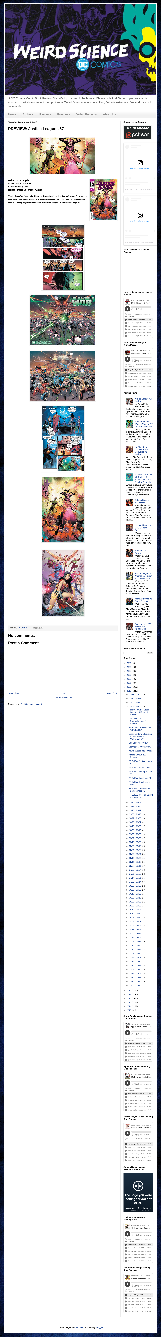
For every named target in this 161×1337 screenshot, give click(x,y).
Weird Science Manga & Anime (135, 242)
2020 (129, 687)
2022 (129, 679)
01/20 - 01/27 (135, 977)
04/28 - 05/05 (135, 922)
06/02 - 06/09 (135, 902)
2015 (129, 1002)
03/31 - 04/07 (135, 937)
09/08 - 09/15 (135, 846)
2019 (129, 691)
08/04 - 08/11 (135, 866)
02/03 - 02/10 (135, 969)
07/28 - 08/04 (135, 870)
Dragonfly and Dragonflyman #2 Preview (137, 721)
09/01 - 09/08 (135, 850)
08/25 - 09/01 (135, 854)
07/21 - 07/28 (135, 874)
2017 (129, 994)
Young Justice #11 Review (140, 751)
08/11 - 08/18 (135, 862)
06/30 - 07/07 (135, 886)
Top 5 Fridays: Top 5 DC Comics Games (143, 527)
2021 (129, 683)
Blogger (99, 1327)
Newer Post (14, 693)
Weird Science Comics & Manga (135, 189)
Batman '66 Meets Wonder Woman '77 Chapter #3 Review (144, 424)
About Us (109, 114)
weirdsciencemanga (153, 242)
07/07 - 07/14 (135, 882)
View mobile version (63, 698)
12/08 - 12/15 (135, 702)
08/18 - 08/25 (135, 858)
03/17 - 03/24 (135, 945)
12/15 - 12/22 (135, 698)
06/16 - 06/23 (135, 894)
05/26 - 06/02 (135, 906)
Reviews (45, 114)
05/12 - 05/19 (135, 914)
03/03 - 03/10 (135, 953)
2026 (129, 663)
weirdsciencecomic (154, 189)
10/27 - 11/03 (135, 818)
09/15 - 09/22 (135, 842)
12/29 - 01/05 (135, 694)
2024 (129, 671)
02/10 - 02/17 (135, 965)
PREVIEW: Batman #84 (139, 767)
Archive (27, 114)
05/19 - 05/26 (135, 910)
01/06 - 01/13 (135, 985)
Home (12, 114)
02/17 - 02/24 (135, 961)
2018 (129, 990)
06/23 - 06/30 (135, 890)
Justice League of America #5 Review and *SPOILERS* (143, 575)
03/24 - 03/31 (135, 941)
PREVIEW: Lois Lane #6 (140, 778)
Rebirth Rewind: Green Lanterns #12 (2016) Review (139, 712)
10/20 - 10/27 (135, 822)
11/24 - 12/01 (135, 802)
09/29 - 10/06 (135, 834)
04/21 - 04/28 (135, 926)
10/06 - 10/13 (135, 830)
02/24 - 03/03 (135, 957)
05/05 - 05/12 (135, 918)
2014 (129, 1006)
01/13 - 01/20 (135, 981)
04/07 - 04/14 (135, 933)
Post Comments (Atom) (31, 704)
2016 (129, 998)
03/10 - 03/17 (135, 949)
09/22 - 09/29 (135, 838)
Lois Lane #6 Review (138, 743)
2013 (129, 1010)
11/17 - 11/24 (135, 806)
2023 (129, 675)
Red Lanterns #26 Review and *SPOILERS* (143, 626)
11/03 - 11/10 (135, 814)
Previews (63, 114)
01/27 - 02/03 (135, 973)
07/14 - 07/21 (135, 878)
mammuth (78, 1327)
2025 (129, 667)
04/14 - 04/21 (135, 930)
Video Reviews (86, 114)
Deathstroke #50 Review (140, 747)
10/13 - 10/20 (135, 826)
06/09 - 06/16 (135, 898)
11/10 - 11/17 (135, 810)
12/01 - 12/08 (135, 706)
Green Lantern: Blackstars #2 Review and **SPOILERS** (140, 736)
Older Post (112, 693)
